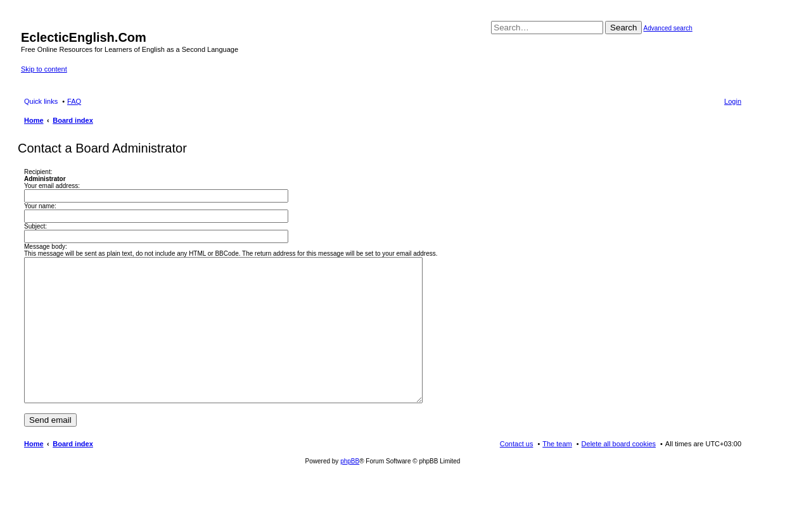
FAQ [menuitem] (74, 101)
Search (623, 27)
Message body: (45, 246)
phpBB (349, 489)
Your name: (40, 206)
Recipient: (38, 171)
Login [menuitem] (732, 101)
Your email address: (52, 185)
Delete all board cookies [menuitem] (619, 472)
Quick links (41, 101)
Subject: (35, 226)
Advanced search (668, 28)
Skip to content (44, 69)
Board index (73, 472)
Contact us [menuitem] (516, 472)
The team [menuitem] (556, 472)
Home (34, 472)
